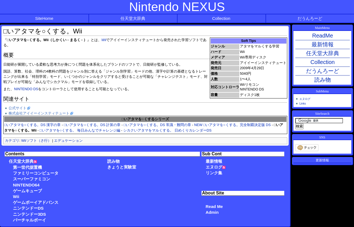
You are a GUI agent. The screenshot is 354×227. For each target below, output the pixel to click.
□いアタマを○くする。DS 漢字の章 (32, 125)
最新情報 (214, 161)
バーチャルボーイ (29, 220)
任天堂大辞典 (132, 18)
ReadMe (322, 36)
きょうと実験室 (121, 167)
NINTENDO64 (26, 185)
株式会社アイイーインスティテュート (39, 113)
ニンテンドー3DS (29, 214)
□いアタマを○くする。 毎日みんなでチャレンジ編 (80, 130)
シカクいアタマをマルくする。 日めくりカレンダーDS (167, 130)
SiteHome (44, 18)
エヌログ (214, 167)
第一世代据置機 (27, 167)
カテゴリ (12, 141)
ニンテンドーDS (28, 208)
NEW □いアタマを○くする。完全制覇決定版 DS (232, 125)
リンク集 (214, 172)
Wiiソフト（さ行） (36, 141)
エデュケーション (68, 141)
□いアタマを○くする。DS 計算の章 (92, 125)
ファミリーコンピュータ (35, 173)
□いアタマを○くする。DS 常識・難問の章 (157, 125)
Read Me (214, 206)
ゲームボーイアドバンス (35, 202)
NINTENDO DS (26, 89)
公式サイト (17, 108)
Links (302, 103)
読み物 (113, 161)
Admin (212, 212)
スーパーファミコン (31, 179)
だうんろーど (309, 18)
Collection (221, 18)
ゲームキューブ (27, 190)
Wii (103, 40)
